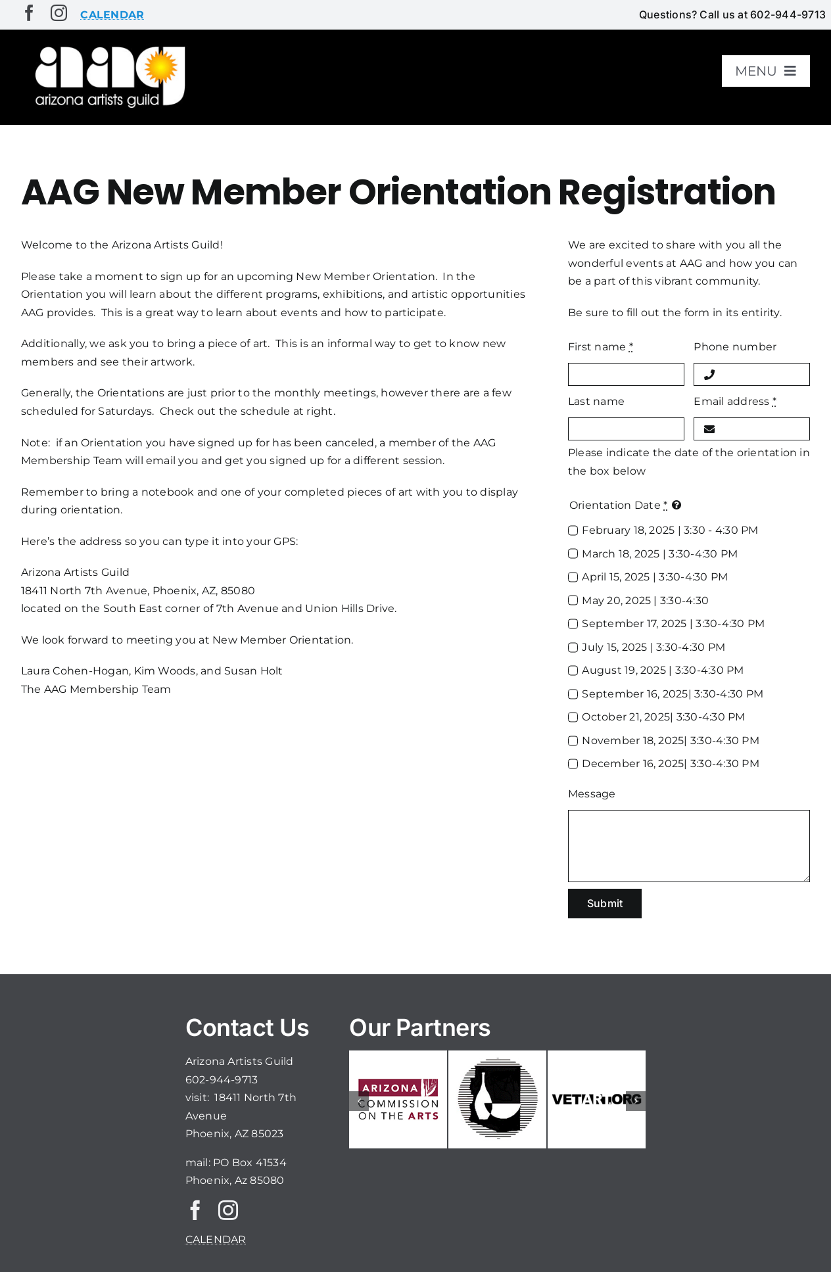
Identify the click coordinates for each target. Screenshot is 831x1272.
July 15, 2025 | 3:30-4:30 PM (653, 647)
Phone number (735, 347)
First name (600, 347)
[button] (359, 1101)
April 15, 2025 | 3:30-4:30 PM (655, 577)
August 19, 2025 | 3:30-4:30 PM (663, 670)
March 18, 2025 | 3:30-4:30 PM (660, 554)
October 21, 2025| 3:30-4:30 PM (663, 717)
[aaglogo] (108, 47)
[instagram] (59, 13)
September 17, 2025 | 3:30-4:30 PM (673, 623)
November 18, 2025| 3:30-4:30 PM (670, 740)
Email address (735, 401)
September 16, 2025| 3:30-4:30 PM (672, 694)
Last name (596, 401)
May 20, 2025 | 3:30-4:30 (645, 600)
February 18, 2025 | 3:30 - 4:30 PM (670, 530)
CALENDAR (216, 1239)
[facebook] (29, 13)
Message (592, 794)
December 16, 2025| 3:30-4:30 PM (670, 763)
